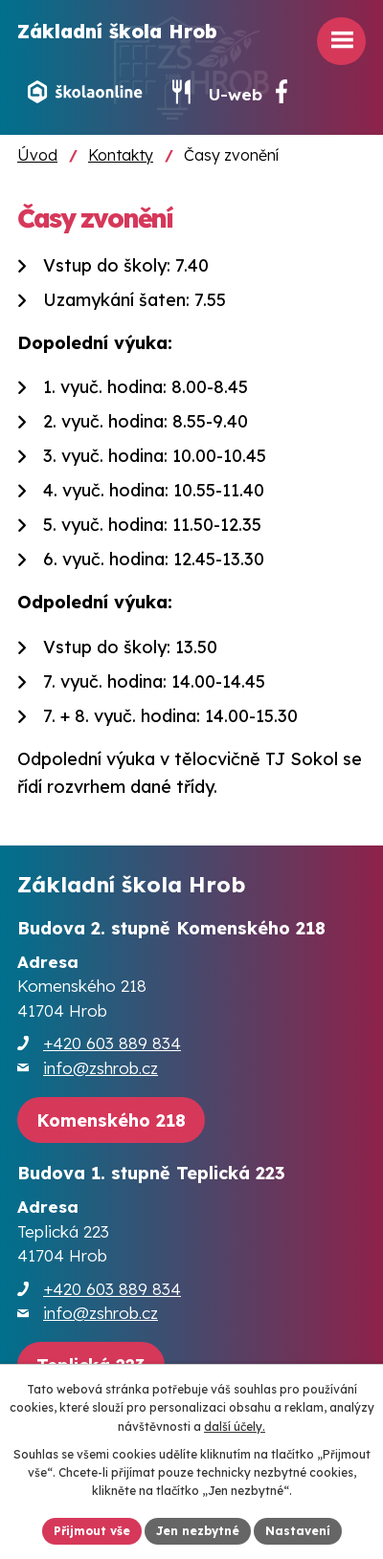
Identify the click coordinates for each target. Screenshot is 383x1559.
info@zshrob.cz (100, 1068)
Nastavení (297, 1531)
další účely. (234, 1426)
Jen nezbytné (197, 1531)
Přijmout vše (92, 1531)
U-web (235, 94)
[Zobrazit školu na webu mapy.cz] (111, 1120)
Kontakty (120, 155)
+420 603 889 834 (112, 1043)
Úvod (37, 155)
